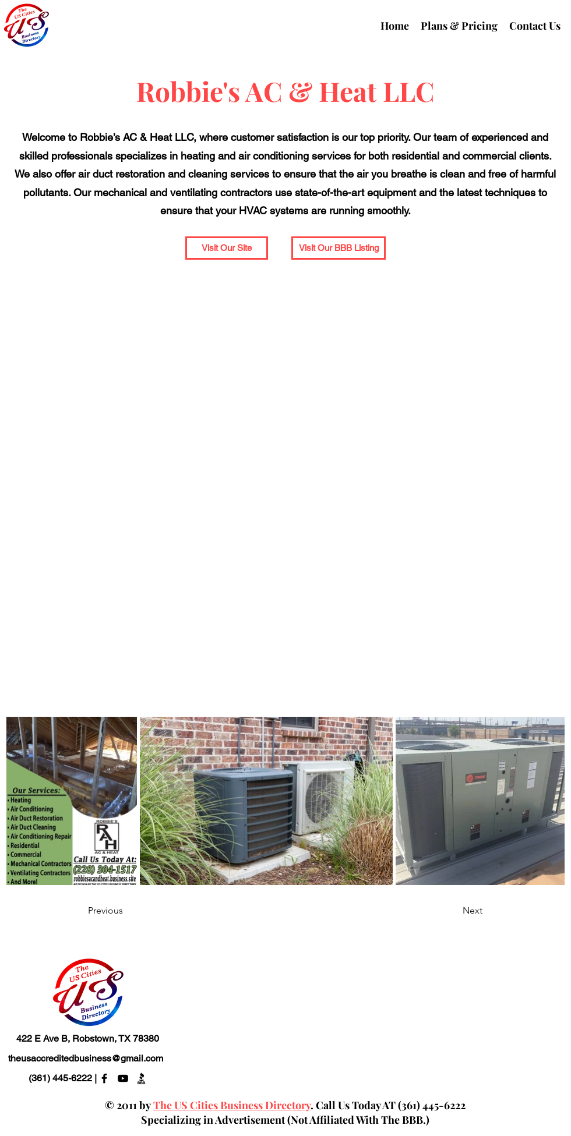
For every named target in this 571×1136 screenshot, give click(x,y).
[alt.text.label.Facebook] (104, 1078)
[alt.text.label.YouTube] (123, 1078)
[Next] (453, 911)
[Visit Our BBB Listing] (338, 248)
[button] (226, 248)
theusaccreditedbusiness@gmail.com (85, 1058)
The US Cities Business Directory (232, 1105)
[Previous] (126, 911)
